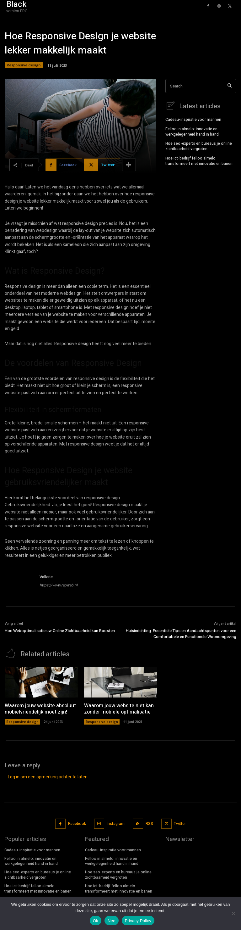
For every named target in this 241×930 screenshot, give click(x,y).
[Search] (229, 86)
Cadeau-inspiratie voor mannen (193, 119)
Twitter (180, 823)
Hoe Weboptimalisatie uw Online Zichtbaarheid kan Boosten (60, 631)
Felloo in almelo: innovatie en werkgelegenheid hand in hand (192, 131)
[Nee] (233, 913)
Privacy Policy (138, 920)
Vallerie (46, 577)
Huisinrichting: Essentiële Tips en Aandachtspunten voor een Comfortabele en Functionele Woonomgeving (181, 634)
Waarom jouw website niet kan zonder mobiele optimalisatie (119, 709)
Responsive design (24, 65)
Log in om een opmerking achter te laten (48, 776)
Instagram (116, 823)
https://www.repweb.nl (59, 585)
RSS (149, 823)
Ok (95, 920)
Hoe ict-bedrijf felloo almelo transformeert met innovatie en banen (199, 160)
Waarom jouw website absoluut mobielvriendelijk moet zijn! (40, 709)
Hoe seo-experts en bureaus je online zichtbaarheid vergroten (198, 145)
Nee (111, 920)
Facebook (77, 823)
